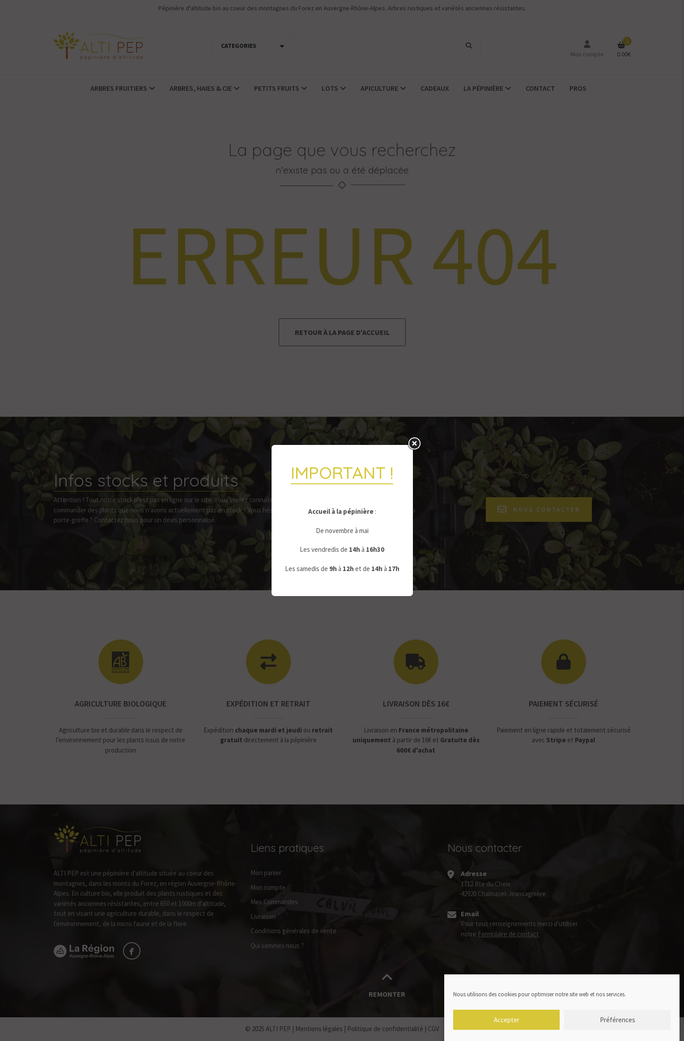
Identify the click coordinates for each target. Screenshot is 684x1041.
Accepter (506, 1024)
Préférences (617, 1024)
